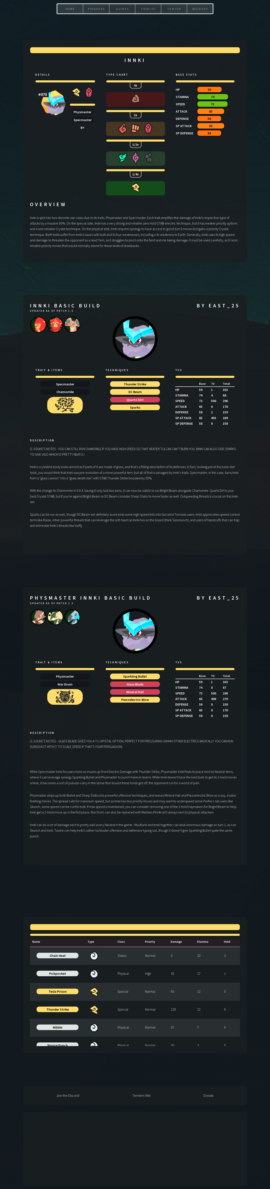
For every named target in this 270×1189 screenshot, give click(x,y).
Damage (176, 942)
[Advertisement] (135, 23)
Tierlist (148, 8)
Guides (122, 8)
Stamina (202, 942)
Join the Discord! (68, 1095)
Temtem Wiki (141, 1095)
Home (70, 8)
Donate (208, 1095)
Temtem (174, 8)
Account (200, 8)
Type (90, 942)
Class (121, 942)
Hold (227, 942)
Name (36, 942)
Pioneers (96, 8)
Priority (150, 942)
